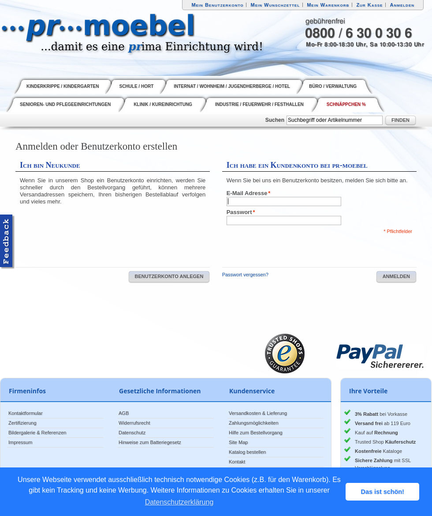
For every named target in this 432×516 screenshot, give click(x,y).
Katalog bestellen (247, 452)
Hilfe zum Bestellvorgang (256, 432)
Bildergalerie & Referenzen (37, 432)
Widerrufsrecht (134, 423)
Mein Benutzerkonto (217, 5)
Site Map (238, 442)
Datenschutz (132, 432)
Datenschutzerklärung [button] (179, 502)
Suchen (274, 120)
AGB (124, 413)
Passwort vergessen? (245, 274)
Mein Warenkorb (328, 5)
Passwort (239, 212)
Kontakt (237, 461)
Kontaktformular (25, 413)
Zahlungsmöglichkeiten (254, 423)
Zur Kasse (369, 5)
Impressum (20, 442)
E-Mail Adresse (247, 193)
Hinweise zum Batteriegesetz (150, 442)
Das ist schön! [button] (382, 491)
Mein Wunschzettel (275, 5)
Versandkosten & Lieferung (258, 413)
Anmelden (402, 5)
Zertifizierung (22, 423)
